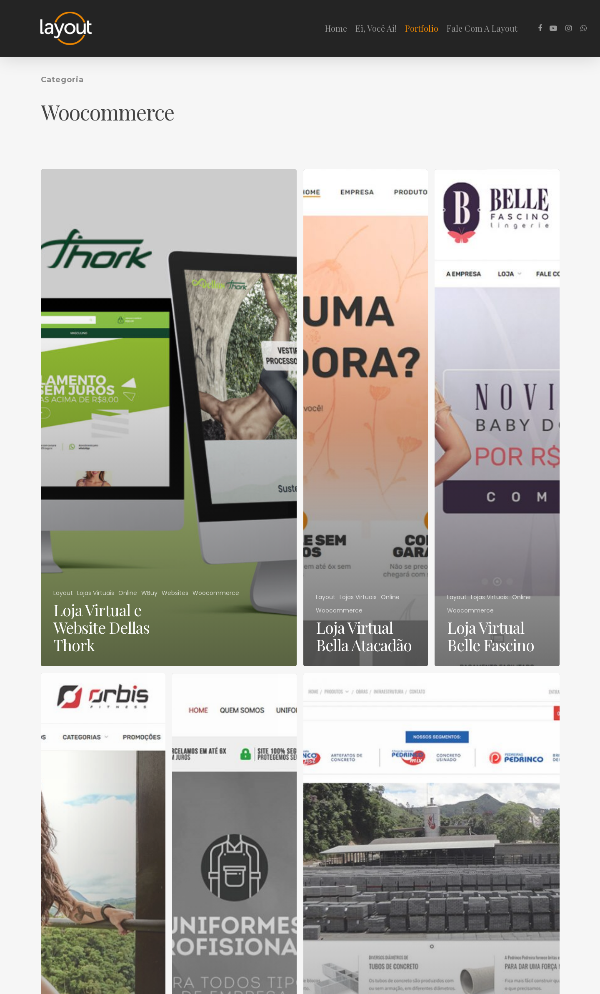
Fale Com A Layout (482, 28)
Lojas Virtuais (95, 593)
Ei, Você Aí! (376, 28)
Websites (175, 593)
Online (127, 593)
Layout (63, 593)
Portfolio (421, 28)
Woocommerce (215, 593)
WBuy (149, 593)
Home (336, 28)
